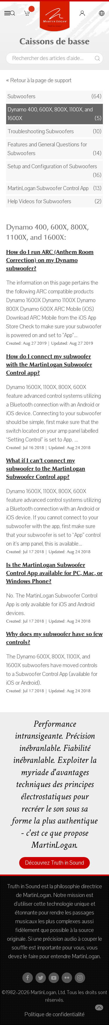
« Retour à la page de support (39, 80)
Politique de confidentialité (54, 1014)
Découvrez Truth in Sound (54, 863)
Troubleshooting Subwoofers (41, 131)
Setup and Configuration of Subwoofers (52, 166)
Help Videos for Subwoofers (39, 201)
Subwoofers (21, 96)
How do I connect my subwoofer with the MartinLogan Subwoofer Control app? (49, 364)
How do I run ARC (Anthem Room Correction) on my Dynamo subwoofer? (50, 260)
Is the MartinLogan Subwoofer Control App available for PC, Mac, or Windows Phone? (54, 573)
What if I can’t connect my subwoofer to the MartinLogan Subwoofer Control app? (45, 469)
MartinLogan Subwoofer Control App (48, 188)
